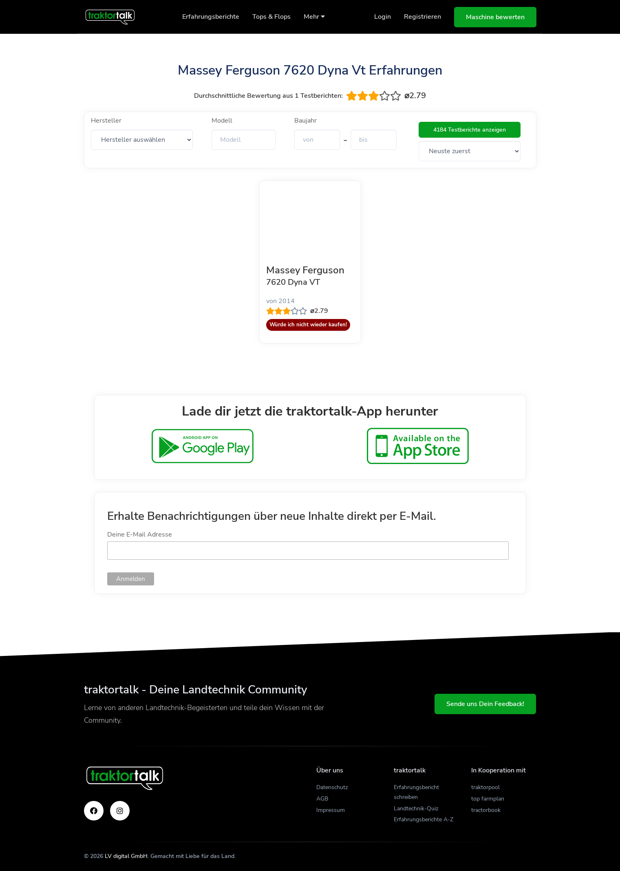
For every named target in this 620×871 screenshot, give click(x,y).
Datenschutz (332, 787)
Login (382, 16)
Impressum (330, 810)
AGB (322, 799)
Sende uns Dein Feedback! (485, 703)
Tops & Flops (271, 16)
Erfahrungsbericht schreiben (416, 792)
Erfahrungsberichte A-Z (423, 819)
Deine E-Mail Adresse (139, 534)
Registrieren (422, 16)
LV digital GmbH (126, 856)
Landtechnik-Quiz (416, 808)
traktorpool (485, 787)
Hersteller (106, 120)
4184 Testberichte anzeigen (469, 130)
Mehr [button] (314, 16)
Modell (222, 120)
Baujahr (305, 120)
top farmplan (487, 799)
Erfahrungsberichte (210, 16)
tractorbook (486, 810)
